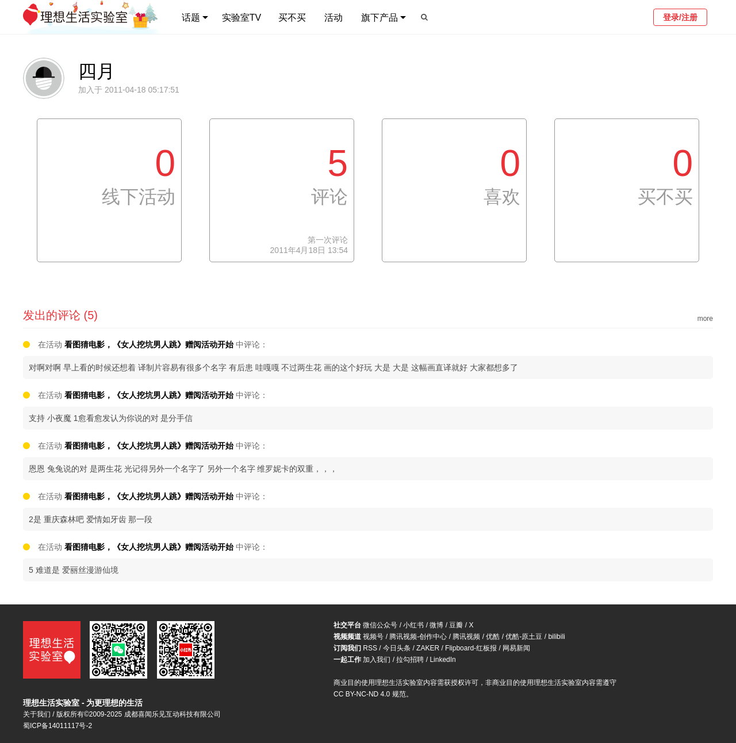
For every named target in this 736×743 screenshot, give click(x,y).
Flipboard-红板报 (471, 648)
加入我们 (376, 660)
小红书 (413, 625)
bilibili (556, 637)
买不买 (292, 17)
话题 (191, 17)
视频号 (373, 637)
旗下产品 (379, 17)
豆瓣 (456, 625)
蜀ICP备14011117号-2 (57, 726)
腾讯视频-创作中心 (418, 637)
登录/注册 (680, 17)
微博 (436, 625)
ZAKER (427, 648)
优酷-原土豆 (523, 637)
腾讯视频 (466, 637)
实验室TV (241, 17)
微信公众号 (380, 625)
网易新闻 (516, 648)
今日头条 (397, 648)
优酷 (493, 637)
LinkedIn (442, 660)
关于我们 (37, 714)
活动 (333, 17)
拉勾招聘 (410, 660)
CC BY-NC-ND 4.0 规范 (370, 694)
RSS (370, 648)
